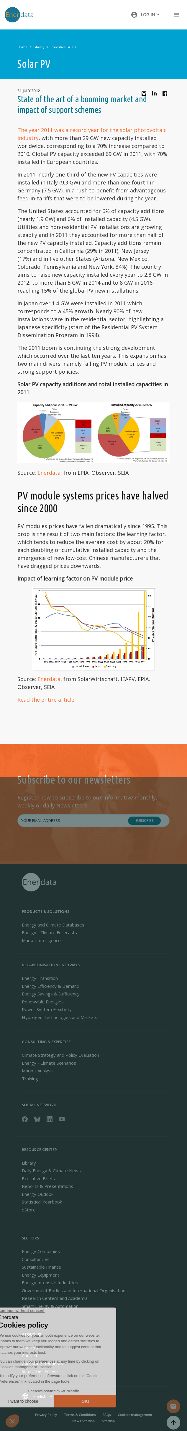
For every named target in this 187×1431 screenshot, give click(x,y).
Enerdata (48, 472)
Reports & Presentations (47, 1186)
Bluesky (145, 96)
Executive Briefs (63, 47)
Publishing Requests (42, 1363)
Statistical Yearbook (42, 1202)
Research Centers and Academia (55, 1298)
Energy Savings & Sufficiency (51, 994)
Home (22, 47)
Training (30, 1079)
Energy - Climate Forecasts (49, 932)
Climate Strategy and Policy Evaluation (60, 1055)
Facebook (166, 95)
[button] (145, 14)
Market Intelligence (41, 940)
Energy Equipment (40, 1275)
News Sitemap (83, 1421)
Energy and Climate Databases (53, 925)
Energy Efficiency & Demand (50, 986)
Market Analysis (38, 1071)
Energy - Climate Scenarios (49, 1063)
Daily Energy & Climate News (51, 1170)
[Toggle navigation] (176, 15)
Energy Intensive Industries (50, 1282)
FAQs (107, 1414)
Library (39, 47)
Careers (30, 1348)
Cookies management (135, 1414)
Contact (29, 1356)
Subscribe (144, 820)
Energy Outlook (37, 1194)
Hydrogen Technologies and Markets (59, 1017)
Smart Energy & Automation (50, 1306)
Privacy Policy (46, 1414)
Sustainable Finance (41, 1267)
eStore (29, 1210)
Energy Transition (40, 978)
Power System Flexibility (47, 1009)
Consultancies (36, 1259)
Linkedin (156, 95)
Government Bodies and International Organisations (75, 1290)
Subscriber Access (40, 1371)
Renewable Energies (43, 1002)
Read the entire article (45, 699)
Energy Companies (41, 1251)
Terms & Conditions (80, 1414)
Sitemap (108, 1421)
